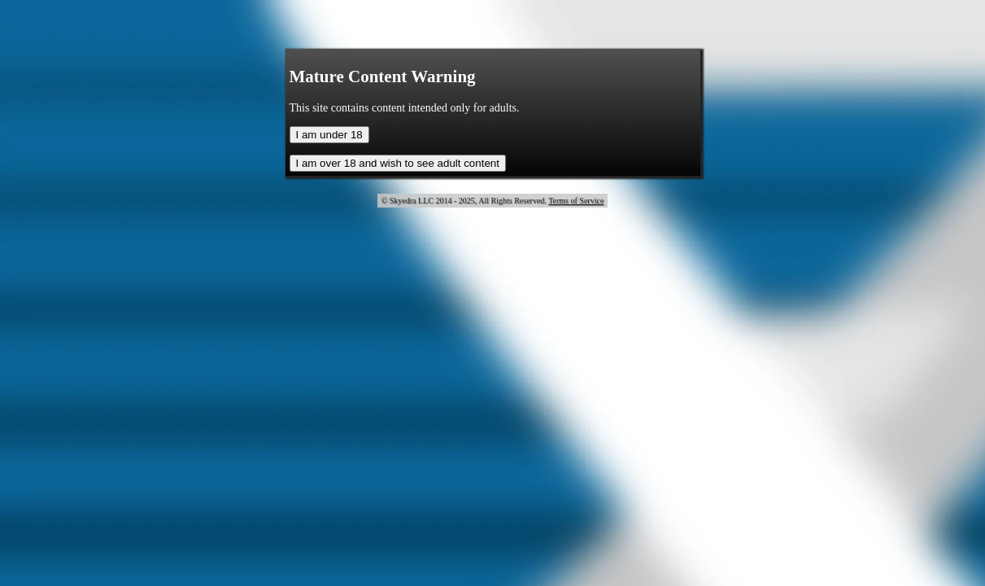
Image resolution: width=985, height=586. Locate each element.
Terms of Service (576, 200)
